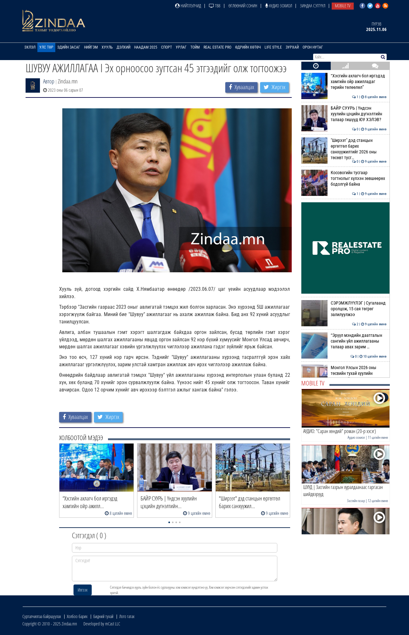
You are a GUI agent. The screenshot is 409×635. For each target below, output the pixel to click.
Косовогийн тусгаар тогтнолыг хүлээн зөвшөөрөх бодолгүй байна (344, 178)
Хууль (107, 47)
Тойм (195, 47)
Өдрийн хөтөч (248, 47)
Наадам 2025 (145, 47)
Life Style (273, 47)
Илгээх (83, 590)
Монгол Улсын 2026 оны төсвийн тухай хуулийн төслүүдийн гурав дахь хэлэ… (344, 373)
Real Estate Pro (217, 47)
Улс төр (46, 47)
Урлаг (181, 47)
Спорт (166, 47)
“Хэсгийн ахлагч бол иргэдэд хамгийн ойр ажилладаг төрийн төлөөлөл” (344, 81)
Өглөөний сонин (242, 6)
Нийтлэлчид (188, 6)
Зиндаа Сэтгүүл (312, 6)
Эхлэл (29, 47)
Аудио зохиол (278, 6)
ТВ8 (214, 6)
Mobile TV (343, 6)
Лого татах (127, 616)
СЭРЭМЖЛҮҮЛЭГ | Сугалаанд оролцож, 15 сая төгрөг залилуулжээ (344, 309)
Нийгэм (91, 47)
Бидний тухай (103, 616)
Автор (48, 81)
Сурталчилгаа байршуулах (41, 616)
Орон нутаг (313, 47)
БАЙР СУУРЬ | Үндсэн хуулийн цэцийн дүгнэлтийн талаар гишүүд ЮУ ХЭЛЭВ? (344, 114)
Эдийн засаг (68, 47)
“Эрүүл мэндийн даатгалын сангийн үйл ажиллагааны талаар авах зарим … (344, 341)
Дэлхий (123, 47)
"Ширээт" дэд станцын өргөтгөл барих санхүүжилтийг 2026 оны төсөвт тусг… (344, 149)
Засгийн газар (356, 500)
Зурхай (292, 47)
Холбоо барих (77, 616)
